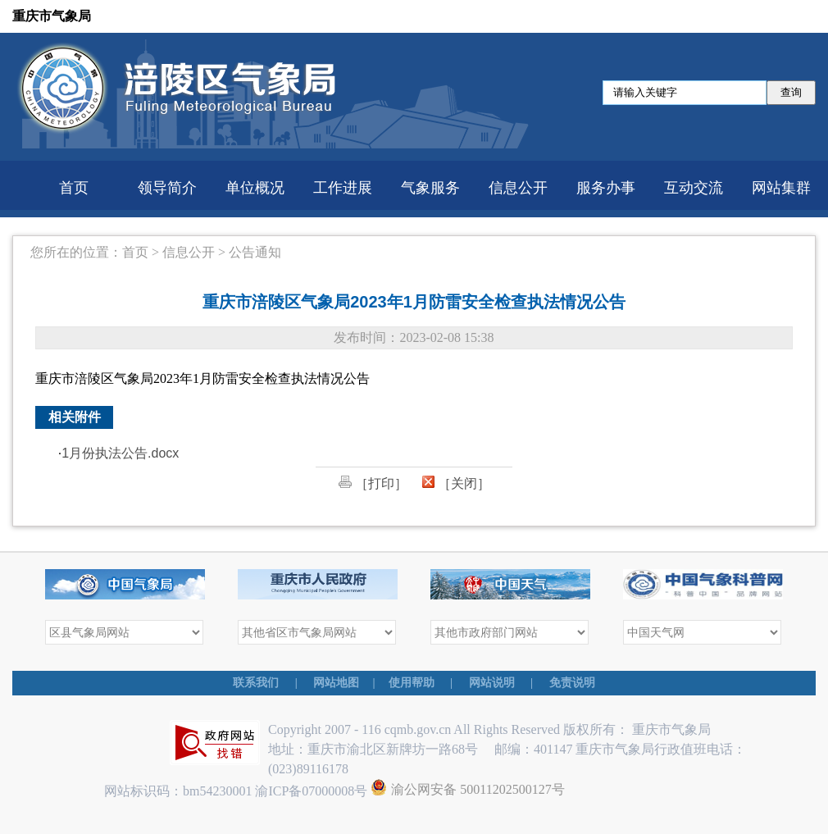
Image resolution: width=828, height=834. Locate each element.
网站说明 (492, 683)
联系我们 (256, 683)
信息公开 (518, 188)
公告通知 (255, 252)
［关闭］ (456, 483)
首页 (74, 188)
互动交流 (693, 188)
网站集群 (781, 188)
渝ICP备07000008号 (313, 791)
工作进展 (342, 188)
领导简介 (167, 188)
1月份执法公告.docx (120, 453)
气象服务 (430, 188)
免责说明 (572, 683)
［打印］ (373, 483)
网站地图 (336, 683)
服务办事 (605, 188)
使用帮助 (411, 683)
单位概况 (254, 188)
